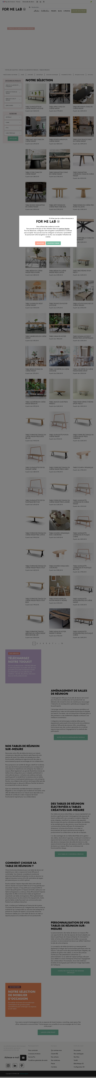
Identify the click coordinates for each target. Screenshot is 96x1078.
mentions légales (64, 228)
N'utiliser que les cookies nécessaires (61, 218)
